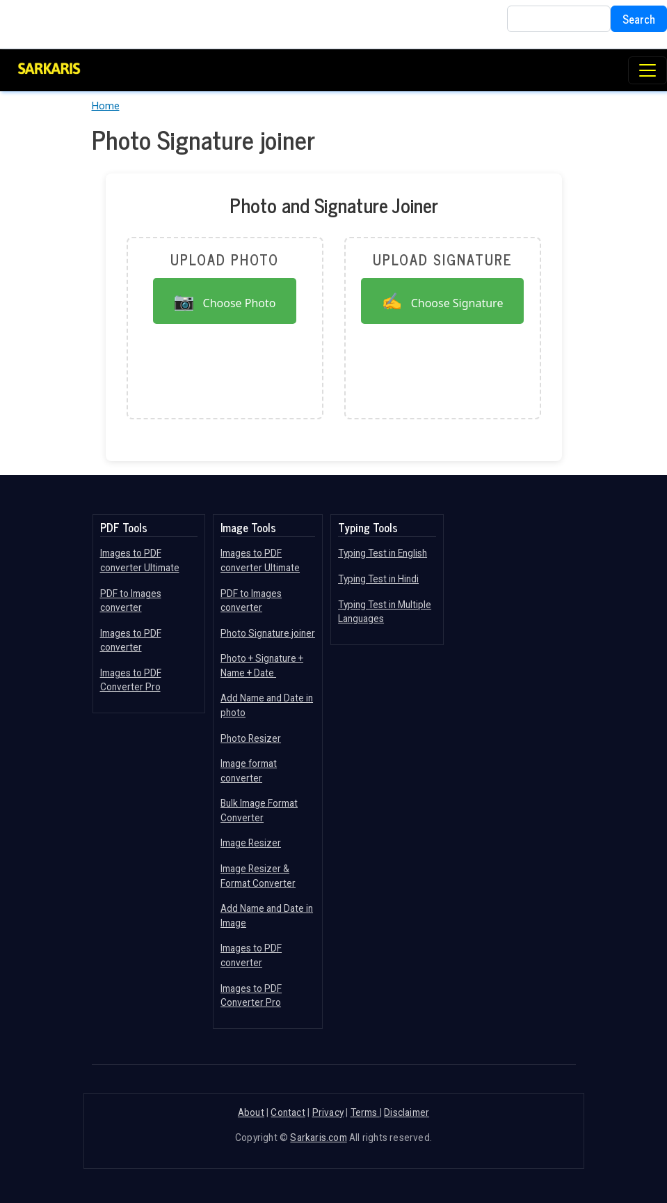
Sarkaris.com (318, 1137)
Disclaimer (406, 1112)
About (251, 1112)
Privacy (328, 1112)
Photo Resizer (250, 738)
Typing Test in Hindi (378, 578)
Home (106, 106)
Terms (365, 1112)
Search (638, 19)
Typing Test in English (382, 553)
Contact (288, 1112)
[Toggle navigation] (647, 70)
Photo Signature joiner (267, 633)
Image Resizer (250, 842)
